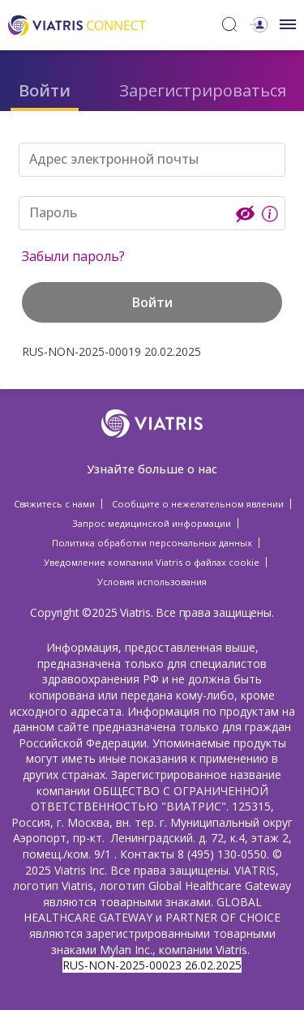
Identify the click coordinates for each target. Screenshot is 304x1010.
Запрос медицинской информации (151, 523)
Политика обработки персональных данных (152, 542)
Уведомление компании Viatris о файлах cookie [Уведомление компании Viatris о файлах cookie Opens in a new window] (151, 562)
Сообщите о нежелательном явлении (198, 504)
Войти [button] (152, 302)
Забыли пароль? (73, 256)
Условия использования (152, 581)
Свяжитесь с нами (54, 504)
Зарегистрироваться (202, 90)
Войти (45, 90)
